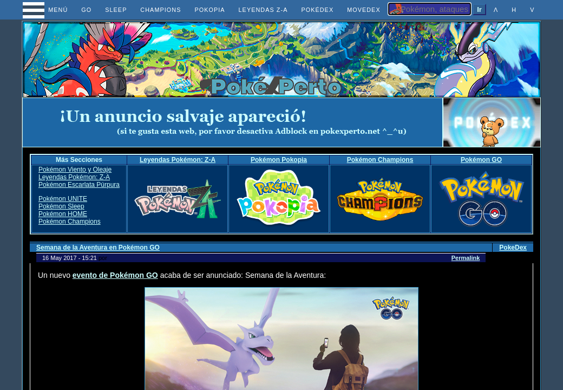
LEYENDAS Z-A (263, 9)
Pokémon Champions (380, 160)
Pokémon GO (481, 160)
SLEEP (116, 9)
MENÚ (48, 9)
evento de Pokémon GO (115, 275)
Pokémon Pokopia (279, 160)
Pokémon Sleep (61, 206)
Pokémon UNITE (62, 199)
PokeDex (513, 247)
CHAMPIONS (160, 9)
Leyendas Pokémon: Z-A (177, 160)
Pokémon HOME (62, 214)
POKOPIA (209, 9)
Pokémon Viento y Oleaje (75, 169)
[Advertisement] (233, 122)
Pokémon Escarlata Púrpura (79, 184)
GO (86, 9)
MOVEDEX (364, 9)
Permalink (465, 258)
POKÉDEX (317, 9)
